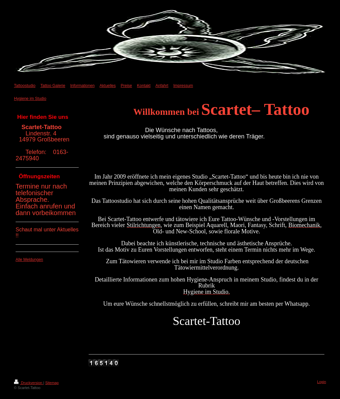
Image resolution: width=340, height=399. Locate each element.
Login (321, 382)
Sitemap (51, 383)
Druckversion (28, 383)
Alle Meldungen (29, 259)
